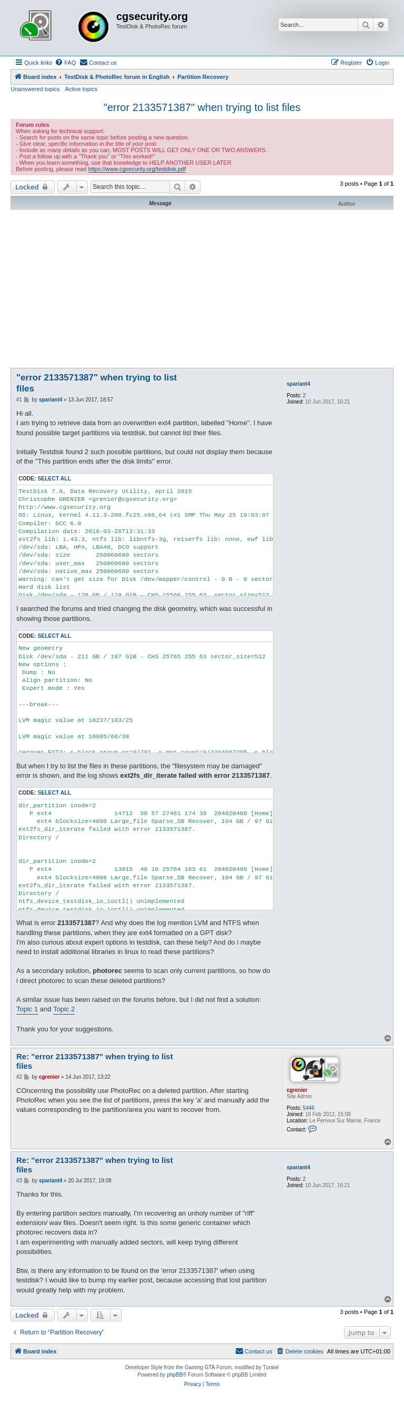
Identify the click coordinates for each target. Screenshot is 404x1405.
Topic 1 (27, 1009)
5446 (309, 1108)
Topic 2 (64, 1009)
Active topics (81, 89)
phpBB (175, 1375)
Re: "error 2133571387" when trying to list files (94, 1061)
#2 (19, 1077)
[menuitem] (65, 62)
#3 (19, 1180)
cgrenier (297, 1090)
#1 (19, 400)
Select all (54, 478)
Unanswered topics (35, 89)
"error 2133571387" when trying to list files (202, 107)
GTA (210, 1367)
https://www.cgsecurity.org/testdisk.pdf (137, 169)
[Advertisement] (202, 289)
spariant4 (298, 384)
